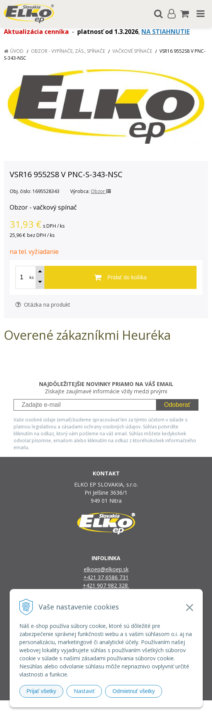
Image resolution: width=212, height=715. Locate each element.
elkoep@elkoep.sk (106, 569)
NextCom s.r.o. (185, 707)
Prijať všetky (41, 691)
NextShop (93, 707)
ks (31, 277)
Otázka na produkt (42, 304)
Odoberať (177, 404)
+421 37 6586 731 (106, 577)
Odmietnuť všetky (133, 691)
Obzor (101, 191)
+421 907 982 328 (106, 585)
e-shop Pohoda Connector (136, 707)
